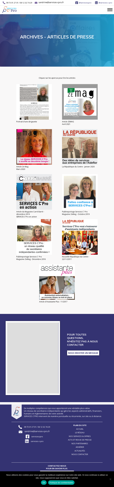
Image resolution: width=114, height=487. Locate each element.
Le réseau (79, 432)
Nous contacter (80, 454)
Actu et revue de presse (80, 439)
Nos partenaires (80, 443)
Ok (43, 483)
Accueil (79, 429)
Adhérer (80, 447)
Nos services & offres (80, 436)
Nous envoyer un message (83, 353)
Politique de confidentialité (61, 483)
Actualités (80, 450)
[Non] (110, 479)
